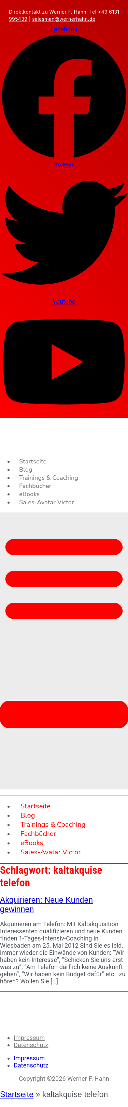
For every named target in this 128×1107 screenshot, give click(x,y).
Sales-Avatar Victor (46, 502)
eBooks (29, 494)
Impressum (29, 1037)
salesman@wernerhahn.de (63, 19)
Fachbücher (35, 486)
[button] (64, 650)
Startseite (32, 461)
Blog (25, 469)
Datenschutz (31, 1044)
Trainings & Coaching (48, 478)
